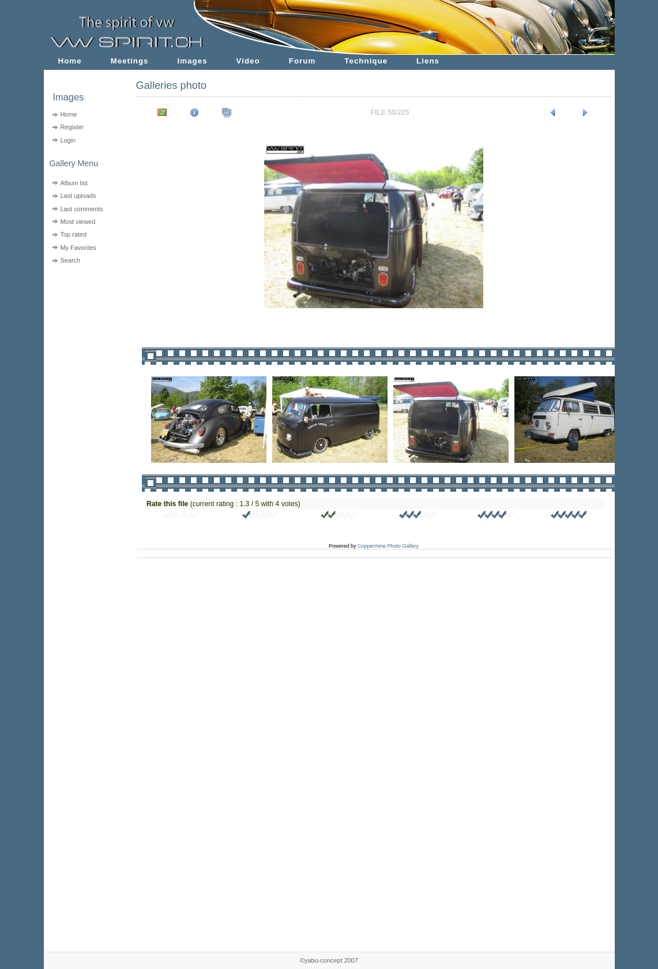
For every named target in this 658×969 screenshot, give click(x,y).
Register (72, 127)
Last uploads (78, 195)
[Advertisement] (83, 341)
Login (68, 140)
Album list (73, 182)
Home (70, 61)
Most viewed (77, 221)
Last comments (81, 208)
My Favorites (78, 247)
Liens (427, 61)
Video (248, 61)
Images (193, 61)
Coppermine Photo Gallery (388, 546)
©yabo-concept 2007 (329, 960)
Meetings (130, 61)
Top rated (73, 234)
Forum (302, 61)
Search (70, 260)
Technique (366, 61)
